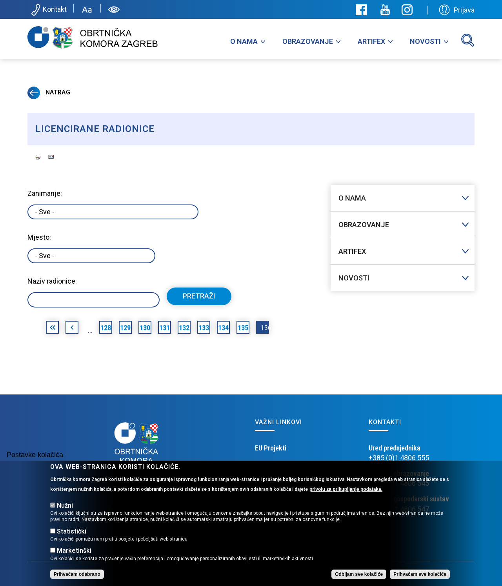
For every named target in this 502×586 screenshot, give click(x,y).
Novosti (425, 41)
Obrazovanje (307, 41)
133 (203, 328)
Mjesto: (39, 237)
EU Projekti (270, 448)
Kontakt (48, 9)
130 (145, 328)
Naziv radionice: (52, 281)
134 (223, 328)
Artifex (371, 41)
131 (164, 328)
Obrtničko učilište (280, 467)
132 (184, 328)
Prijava (457, 9)
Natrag (48, 92)
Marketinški (74, 559)
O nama (244, 41)
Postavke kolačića (35, 463)
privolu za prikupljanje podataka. (345, 497)
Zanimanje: (44, 193)
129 (125, 328)
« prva (52, 329)
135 (243, 328)
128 (105, 328)
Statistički (71, 539)
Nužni (65, 514)
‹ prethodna (71, 329)
